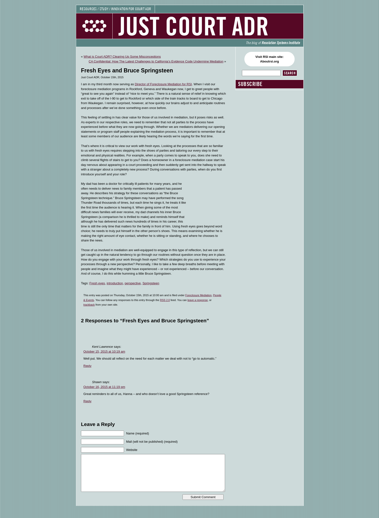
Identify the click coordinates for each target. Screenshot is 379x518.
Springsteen (150, 283)
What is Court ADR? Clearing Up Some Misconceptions (122, 56)
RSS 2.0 (165, 300)
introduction (115, 283)
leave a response (198, 300)
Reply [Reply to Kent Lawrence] (87, 366)
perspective (133, 283)
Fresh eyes (97, 283)
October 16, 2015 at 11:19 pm (104, 387)
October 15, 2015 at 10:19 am (104, 351)
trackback (89, 304)
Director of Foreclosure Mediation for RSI (163, 84)
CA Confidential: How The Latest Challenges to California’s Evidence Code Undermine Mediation (156, 61)
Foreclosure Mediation (198, 295)
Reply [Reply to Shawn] (87, 401)
